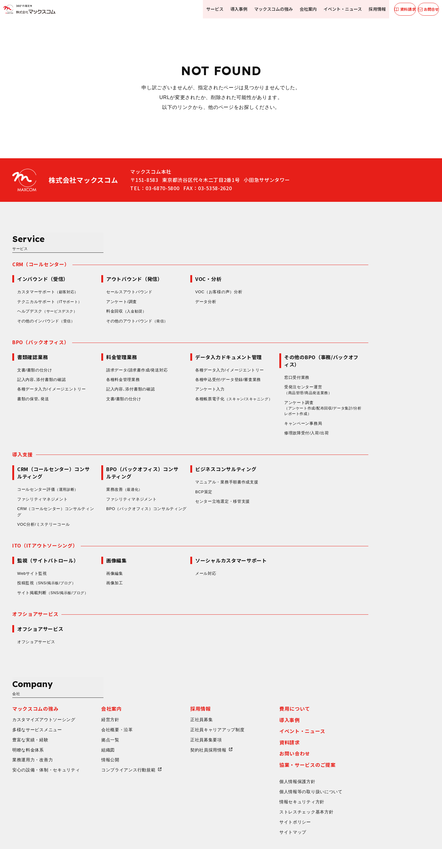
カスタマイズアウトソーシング (105, 670)
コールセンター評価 (110, 466)
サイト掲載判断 (116, 569)
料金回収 (189, 285)
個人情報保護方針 (359, 733)
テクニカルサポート (112, 276)
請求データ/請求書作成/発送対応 (198, 344)
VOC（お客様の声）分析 (280, 266)
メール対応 (267, 549)
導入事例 (229, 9)
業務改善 (186, 466)
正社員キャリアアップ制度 (279, 680)
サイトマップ (354, 784)
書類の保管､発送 (94, 373)
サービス (206, 9)
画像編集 (176, 549)
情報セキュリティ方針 (363, 753)
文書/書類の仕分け (96, 344)
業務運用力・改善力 (94, 711)
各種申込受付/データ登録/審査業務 (289, 354)
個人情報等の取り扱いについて (372, 743)
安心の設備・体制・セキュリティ (108, 721)
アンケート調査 (386, 384)
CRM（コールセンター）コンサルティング (117, 487)
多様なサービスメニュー (98, 680)
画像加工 (176, 559)
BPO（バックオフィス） (102, 316)
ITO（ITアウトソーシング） (106, 521)
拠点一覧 (172, 690)
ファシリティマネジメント (104, 475)
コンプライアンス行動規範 (190, 721)
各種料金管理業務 (184, 354)
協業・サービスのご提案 (369, 716)
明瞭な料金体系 (89, 700)
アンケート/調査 (183, 276)
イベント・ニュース (331, 9)
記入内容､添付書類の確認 (103, 354)
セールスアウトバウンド (191, 266)
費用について (356, 659)
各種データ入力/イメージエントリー (113, 364)
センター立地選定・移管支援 (284, 477)
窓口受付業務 (358, 352)
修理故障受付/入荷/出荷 (368, 408)
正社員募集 (263, 670)
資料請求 (351, 693)
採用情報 (365, 9)
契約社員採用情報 (270, 700)
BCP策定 (265, 467)
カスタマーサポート (110, 266)
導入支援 (84, 430)
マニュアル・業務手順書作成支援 (288, 458)
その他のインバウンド (108, 295)
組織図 (169, 700)
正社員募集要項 (267, 690)
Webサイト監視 (93, 549)
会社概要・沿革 (178, 680)
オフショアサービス (97, 590)
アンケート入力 (271, 364)
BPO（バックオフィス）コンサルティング (208, 484)
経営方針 (172, 670)
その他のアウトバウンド (199, 295)
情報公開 (172, 711)
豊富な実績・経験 (92, 690)
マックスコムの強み (263, 9)
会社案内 (297, 9)
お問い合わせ (356, 705)
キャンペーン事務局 (364, 399)
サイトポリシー (356, 773)
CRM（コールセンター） (102, 238)
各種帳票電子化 (282, 377)
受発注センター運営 (371, 365)
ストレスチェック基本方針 (368, 763)
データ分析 (267, 276)
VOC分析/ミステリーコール (105, 500)
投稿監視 (110, 560)
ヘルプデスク (110, 285)
